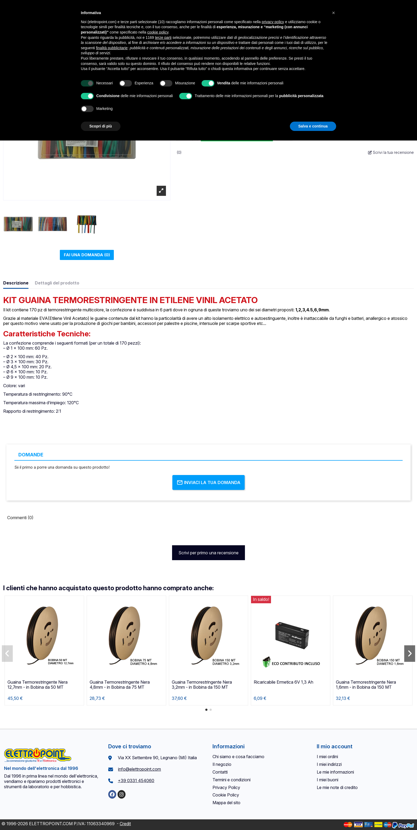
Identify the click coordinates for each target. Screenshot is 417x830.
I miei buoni (327, 779)
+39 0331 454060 (136, 780)
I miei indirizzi (329, 764)
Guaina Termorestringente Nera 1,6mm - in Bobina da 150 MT (366, 684)
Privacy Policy (226, 787)
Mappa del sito (226, 802)
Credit (125, 823)
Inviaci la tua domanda (208, 482)
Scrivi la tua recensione (391, 152)
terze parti (163, 37)
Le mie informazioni (335, 772)
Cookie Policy (225, 795)
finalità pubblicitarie (112, 48)
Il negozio (221, 764)
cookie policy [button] (157, 32)
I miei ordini (327, 756)
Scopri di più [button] (100, 126)
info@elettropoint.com (139, 769)
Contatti (220, 772)
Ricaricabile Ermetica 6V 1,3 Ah (283, 682)
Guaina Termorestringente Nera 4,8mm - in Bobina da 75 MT (120, 684)
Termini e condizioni (231, 779)
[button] (206, 710)
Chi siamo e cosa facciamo (238, 756)
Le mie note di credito (337, 787)
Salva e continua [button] (313, 126)
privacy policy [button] (273, 22)
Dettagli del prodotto (57, 283)
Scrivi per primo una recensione (208, 552)
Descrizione (15, 283)
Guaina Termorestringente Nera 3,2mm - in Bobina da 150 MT (202, 684)
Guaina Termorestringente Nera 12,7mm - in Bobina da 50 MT (37, 684)
